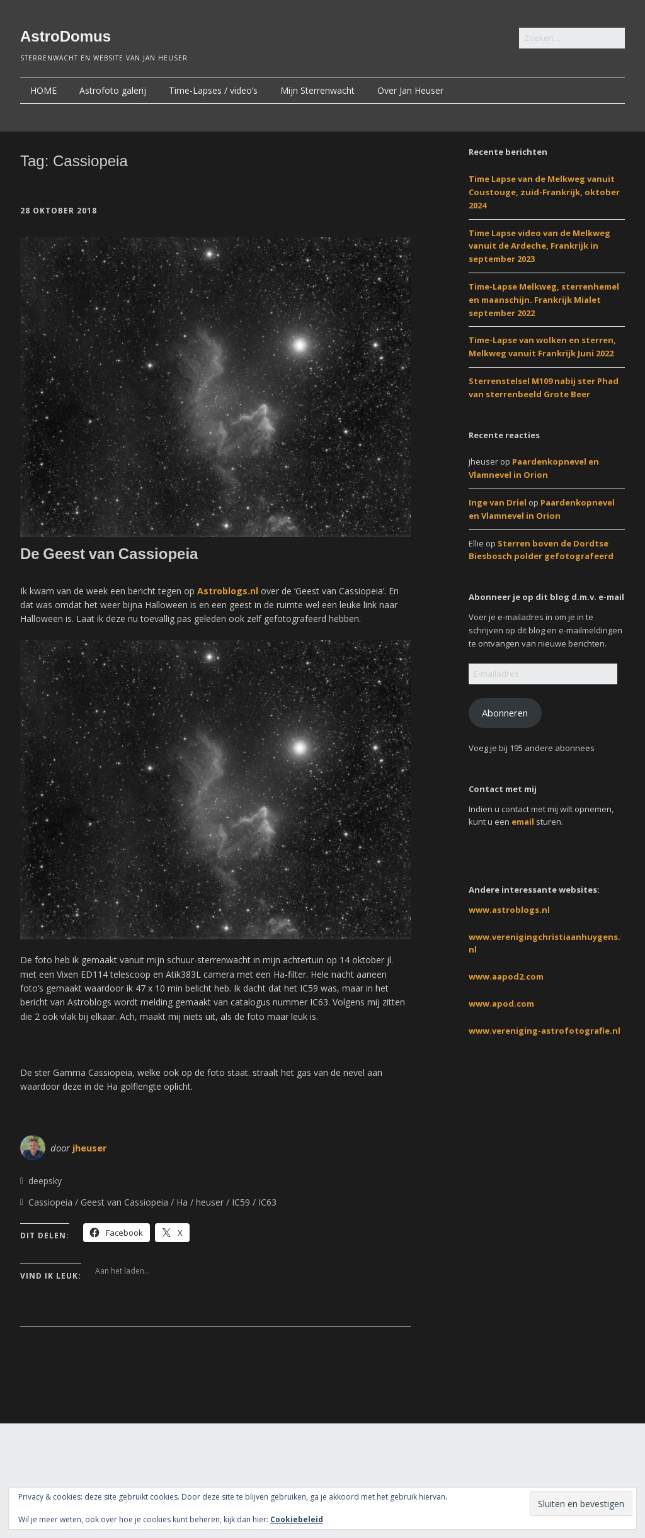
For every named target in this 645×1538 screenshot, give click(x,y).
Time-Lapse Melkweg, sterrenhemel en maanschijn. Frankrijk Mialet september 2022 (544, 300)
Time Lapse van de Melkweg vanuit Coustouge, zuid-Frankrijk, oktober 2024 (544, 192)
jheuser (89, 1147)
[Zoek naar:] (572, 38)
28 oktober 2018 (58, 210)
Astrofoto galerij (112, 90)
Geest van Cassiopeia (124, 1202)
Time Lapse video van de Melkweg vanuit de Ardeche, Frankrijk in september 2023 (539, 246)
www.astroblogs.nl (509, 909)
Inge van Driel (498, 502)
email (522, 821)
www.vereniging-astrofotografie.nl (544, 1030)
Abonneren (505, 712)
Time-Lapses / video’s (213, 90)
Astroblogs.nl (227, 591)
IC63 (267, 1202)
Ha (182, 1202)
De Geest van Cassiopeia (109, 553)
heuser (210, 1202)
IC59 (241, 1202)
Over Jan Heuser (410, 90)
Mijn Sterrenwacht (317, 90)
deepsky (45, 1181)
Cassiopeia (50, 1202)
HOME (43, 90)
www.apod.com (501, 1003)
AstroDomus (65, 36)
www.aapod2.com (506, 976)
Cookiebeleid (296, 1519)
